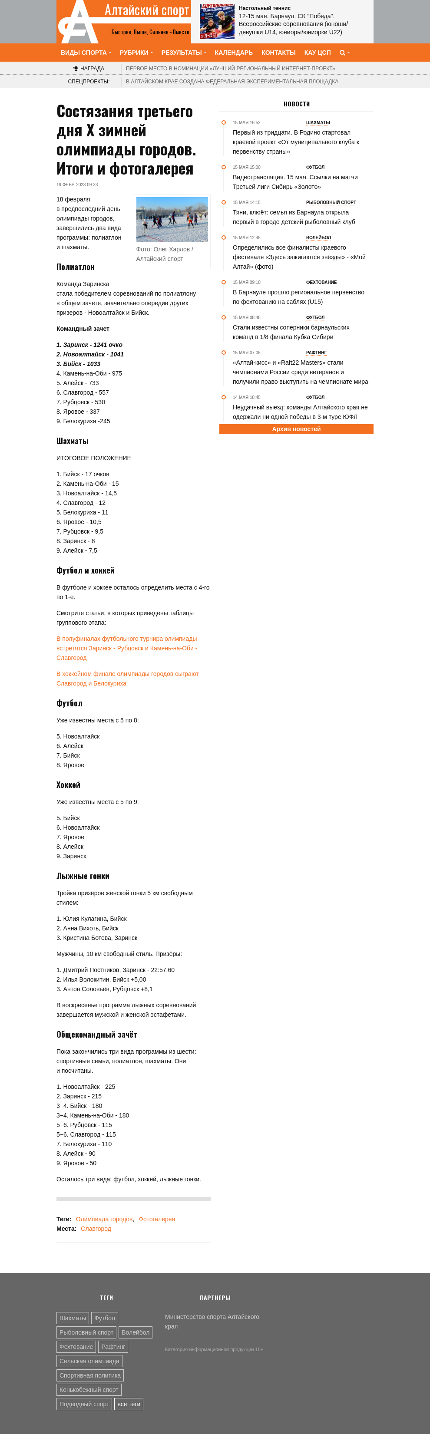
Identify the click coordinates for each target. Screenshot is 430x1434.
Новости (297, 104)
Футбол (104, 1318)
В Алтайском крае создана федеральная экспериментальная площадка (232, 82)
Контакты (278, 52)
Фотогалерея (157, 1219)
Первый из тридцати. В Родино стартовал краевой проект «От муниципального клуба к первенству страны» (296, 142)
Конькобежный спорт (89, 1389)
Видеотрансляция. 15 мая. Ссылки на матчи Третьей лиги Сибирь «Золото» (295, 182)
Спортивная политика (90, 1375)
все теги (128, 1404)
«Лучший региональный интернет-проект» (230, 69)
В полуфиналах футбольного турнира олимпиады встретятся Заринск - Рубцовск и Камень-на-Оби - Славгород (126, 648)
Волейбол (135, 1332)
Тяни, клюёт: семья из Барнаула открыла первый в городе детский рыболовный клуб (294, 217)
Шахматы (73, 1318)
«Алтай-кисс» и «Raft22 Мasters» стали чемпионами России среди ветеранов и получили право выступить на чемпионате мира (300, 372)
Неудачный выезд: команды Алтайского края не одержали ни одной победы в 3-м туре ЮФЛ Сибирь (300, 417)
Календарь (234, 52)
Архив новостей (296, 428)
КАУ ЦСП (317, 52)
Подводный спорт (84, 1404)
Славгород (96, 1228)
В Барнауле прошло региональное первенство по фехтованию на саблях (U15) (298, 297)
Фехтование (76, 1346)
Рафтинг (113, 1346)
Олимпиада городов (104, 1219)
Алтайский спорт (147, 9)
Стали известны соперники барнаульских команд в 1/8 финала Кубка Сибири (291, 332)
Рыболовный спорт (86, 1332)
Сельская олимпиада (89, 1361)
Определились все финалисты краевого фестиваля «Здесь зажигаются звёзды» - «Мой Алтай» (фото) (299, 257)
